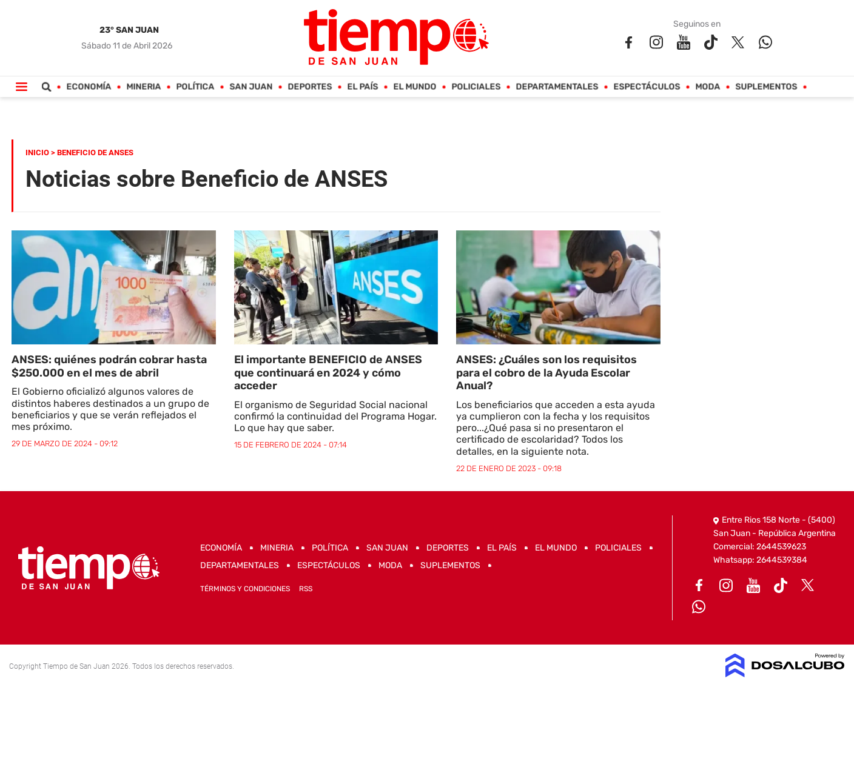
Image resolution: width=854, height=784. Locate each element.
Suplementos (767, 87)
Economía (89, 87)
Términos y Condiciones (245, 589)
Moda (708, 87)
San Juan (251, 87)
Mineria (144, 87)
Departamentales (557, 87)
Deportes (310, 87)
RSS (305, 589)
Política (196, 87)
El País (363, 87)
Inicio (37, 152)
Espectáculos (647, 87)
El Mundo (415, 87)
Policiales (476, 87)
